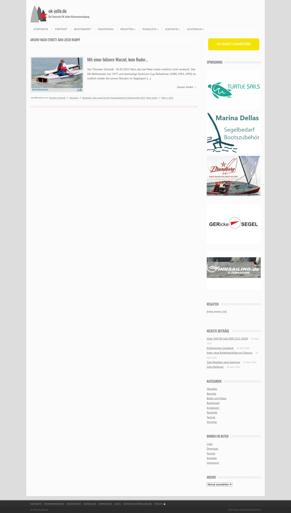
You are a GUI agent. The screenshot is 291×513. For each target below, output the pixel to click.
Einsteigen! (105, 29)
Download (212, 448)
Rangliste (150, 29)
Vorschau (212, 422)
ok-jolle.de (57, 10)
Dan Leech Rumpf (101, 97)
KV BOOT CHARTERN (234, 44)
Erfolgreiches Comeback (220, 348)
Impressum (213, 463)
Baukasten (87, 97)
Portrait (61, 29)
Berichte (211, 393)
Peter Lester (151, 97)
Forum (158, 503)
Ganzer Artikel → (187, 87)
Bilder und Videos (216, 398)
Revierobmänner (54, 503)
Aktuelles (74, 97)
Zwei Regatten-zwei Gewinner (223, 362)
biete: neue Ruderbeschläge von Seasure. (229, 352)
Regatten (127, 29)
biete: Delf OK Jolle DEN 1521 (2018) (227, 338)
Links (210, 444)
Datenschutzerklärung (137, 503)
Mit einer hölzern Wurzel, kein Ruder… (117, 59)
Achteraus (195, 29)
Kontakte (172, 29)
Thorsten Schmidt (57, 97)
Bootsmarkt (82, 29)
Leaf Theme (233, 509)
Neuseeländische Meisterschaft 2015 (128, 97)
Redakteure (74, 503)
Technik (211, 417)
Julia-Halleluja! (215, 367)
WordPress (256, 509)
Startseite (40, 29)
